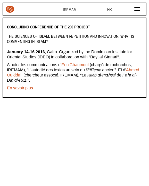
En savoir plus (20, 88)
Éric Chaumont (75, 65)
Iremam (10, 9)
